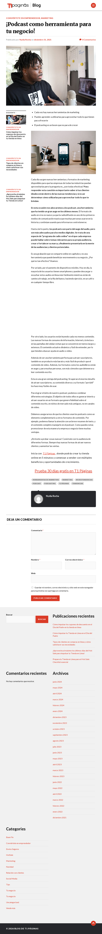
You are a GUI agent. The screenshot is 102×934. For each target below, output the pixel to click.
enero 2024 (57, 711)
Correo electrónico (74, 560)
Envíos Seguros (12, 849)
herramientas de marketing (46, 480)
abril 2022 (57, 794)
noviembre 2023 (60, 723)
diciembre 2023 (59, 717)
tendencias (77, 483)
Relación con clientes (15, 873)
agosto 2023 (58, 740)
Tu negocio (11, 890)
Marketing (47, 18)
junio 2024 (57, 682)
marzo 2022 (58, 800)
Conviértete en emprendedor (23, 18)
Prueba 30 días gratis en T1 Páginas (63, 471)
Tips (8, 884)
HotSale (9, 855)
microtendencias (84, 480)
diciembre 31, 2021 (42, 39)
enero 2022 (57, 811)
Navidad (9, 867)
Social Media (11, 878)
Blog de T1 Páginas (26, 928)
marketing (67, 480)
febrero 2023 (58, 776)
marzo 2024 (58, 699)
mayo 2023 (57, 758)
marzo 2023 (58, 770)
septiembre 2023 (60, 735)
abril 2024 (57, 693)
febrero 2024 (58, 705)
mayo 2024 (57, 687)
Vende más (10, 908)
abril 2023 (57, 764)
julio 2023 (57, 746)
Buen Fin (9, 837)
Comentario (37, 530)
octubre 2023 (58, 729)
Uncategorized (12, 902)
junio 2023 (57, 752)
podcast (37, 483)
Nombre (35, 560)
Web (33, 573)
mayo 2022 (57, 788)
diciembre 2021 (59, 817)
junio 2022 (57, 782)
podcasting (50, 483)
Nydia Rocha (25, 39)
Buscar (9, 614)
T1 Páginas (64, 483)
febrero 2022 (58, 806)
